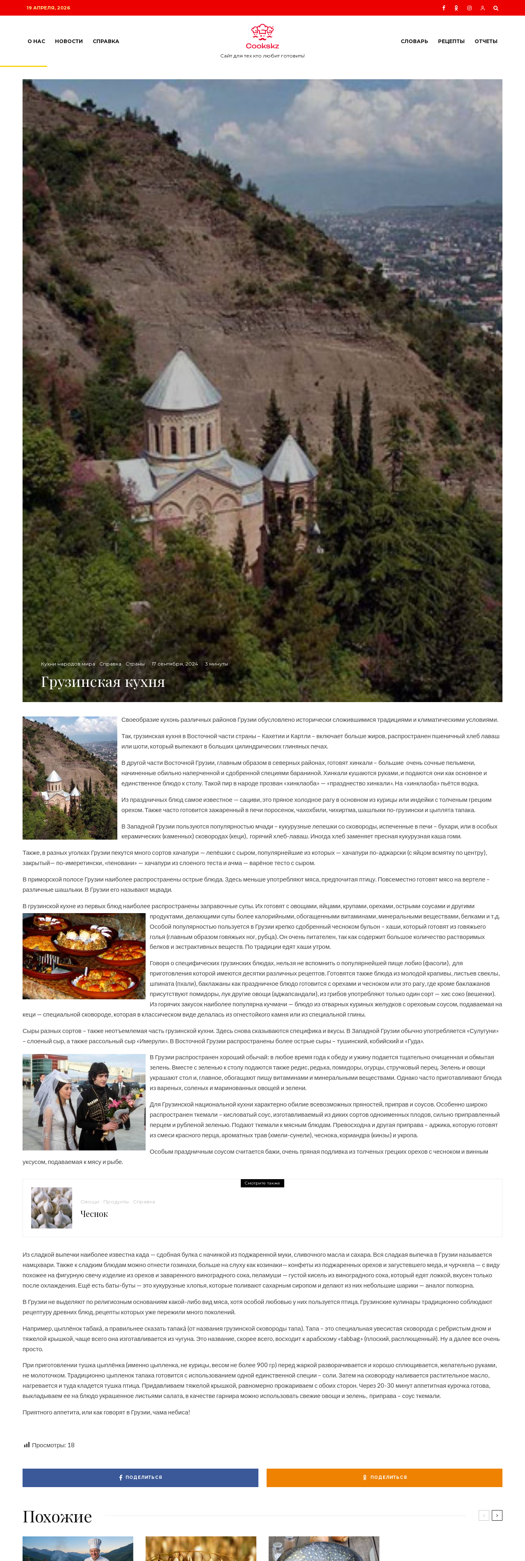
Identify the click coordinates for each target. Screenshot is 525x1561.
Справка (106, 41)
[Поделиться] (140, 1478)
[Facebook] (444, 8)
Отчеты (486, 41)
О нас (36, 41)
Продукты (116, 1201)
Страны (135, 664)
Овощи (89, 1201)
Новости (69, 41)
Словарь (414, 41)
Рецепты (451, 41)
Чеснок (94, 1214)
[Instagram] (469, 8)
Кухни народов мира (68, 664)
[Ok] (456, 8)
